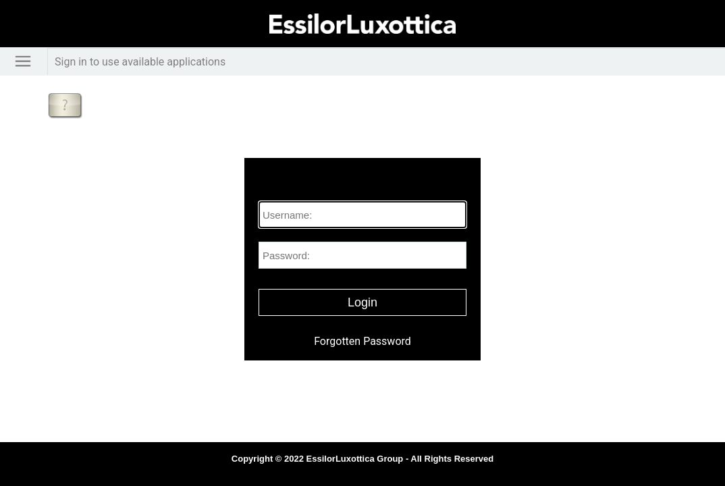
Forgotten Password (362, 341)
